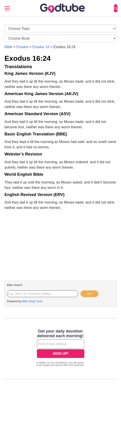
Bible (8, 47)
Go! (89, 293)
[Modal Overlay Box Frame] (60, 348)
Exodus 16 (40, 47)
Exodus (22, 47)
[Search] (115, 8)
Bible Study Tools (32, 301)
